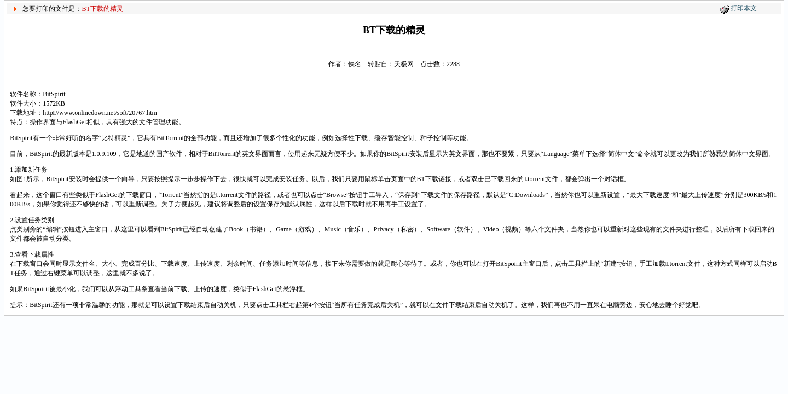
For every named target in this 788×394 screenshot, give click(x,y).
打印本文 (744, 8)
